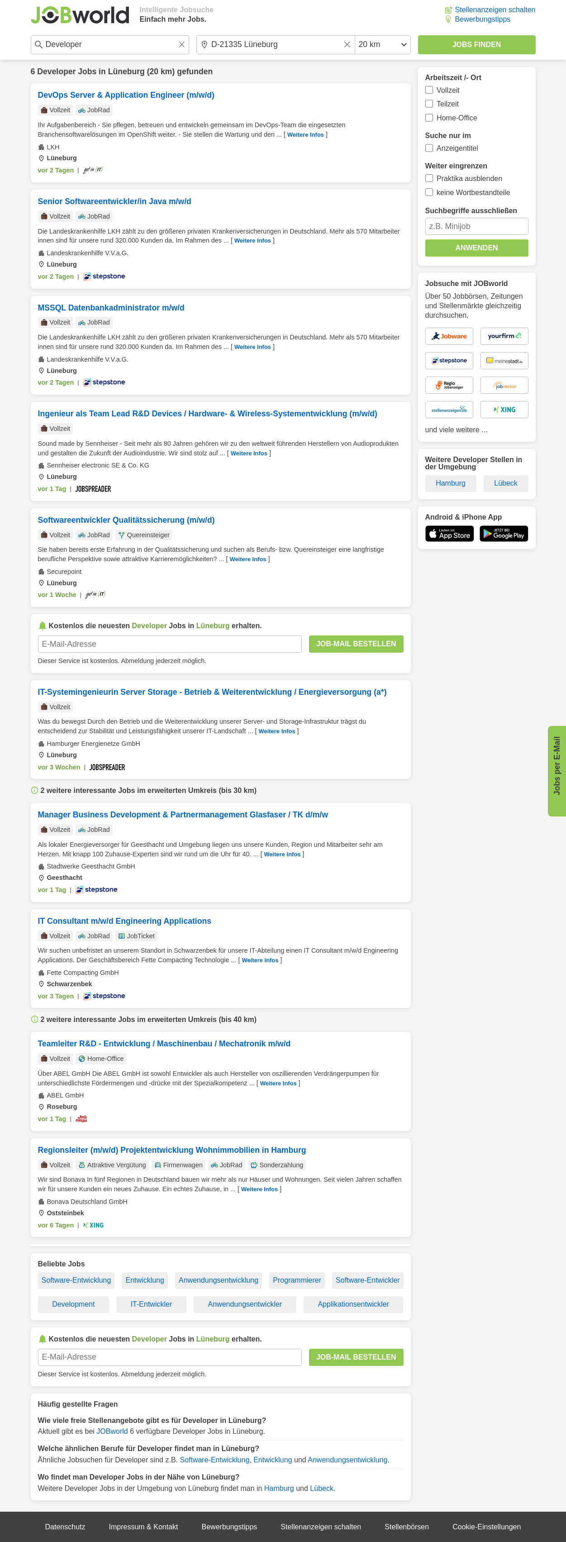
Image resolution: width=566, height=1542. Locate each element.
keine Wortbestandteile (473, 192)
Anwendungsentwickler (245, 1304)
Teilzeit (448, 104)
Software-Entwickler (368, 1280)
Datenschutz (65, 1527)
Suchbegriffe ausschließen (471, 211)
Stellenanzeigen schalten (495, 10)
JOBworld (112, 1431)
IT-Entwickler (151, 1304)
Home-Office (457, 118)
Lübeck (321, 1488)
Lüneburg (126, 71)
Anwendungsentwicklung (218, 1280)
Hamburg (279, 1488)
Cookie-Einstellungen (486, 1527)
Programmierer (297, 1280)
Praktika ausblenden (469, 178)
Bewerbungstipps (483, 19)
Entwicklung (145, 1280)
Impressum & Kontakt (143, 1527)
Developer (56, 71)
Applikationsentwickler (353, 1304)
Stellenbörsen (407, 1527)
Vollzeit (448, 90)
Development (73, 1304)
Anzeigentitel (457, 148)
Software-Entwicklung (76, 1280)
